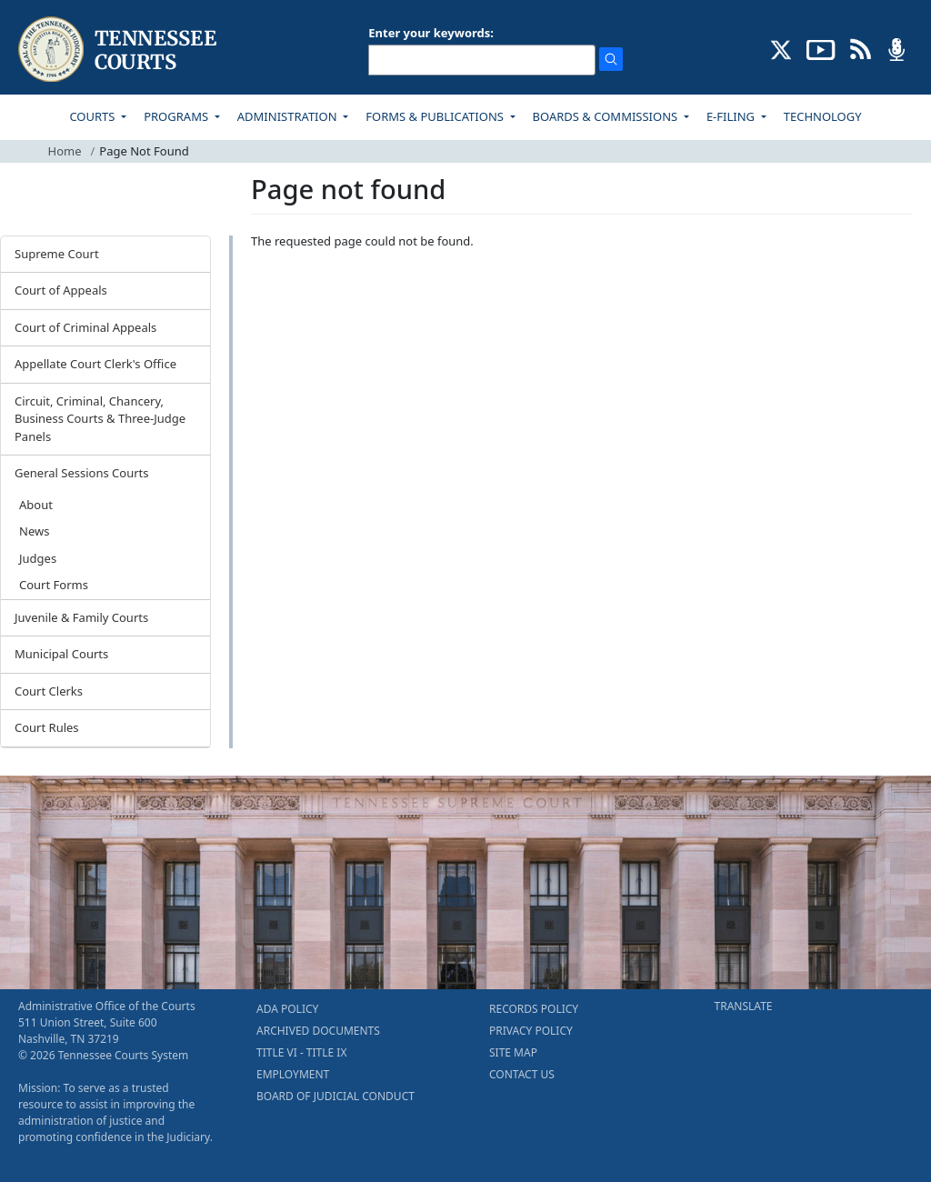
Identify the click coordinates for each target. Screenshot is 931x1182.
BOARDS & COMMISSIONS (607, 116)
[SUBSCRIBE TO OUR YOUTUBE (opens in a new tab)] (821, 48)
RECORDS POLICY (533, 1009)
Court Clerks (49, 691)
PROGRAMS (177, 116)
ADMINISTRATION (288, 116)
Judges (37, 558)
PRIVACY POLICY (531, 1030)
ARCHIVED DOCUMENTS (318, 1030)
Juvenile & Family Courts (81, 617)
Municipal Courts (61, 654)
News (34, 531)
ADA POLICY (287, 1009)
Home (65, 151)
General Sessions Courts (82, 473)
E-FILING (732, 116)
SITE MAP (513, 1052)
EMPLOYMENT (292, 1074)
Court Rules (47, 727)
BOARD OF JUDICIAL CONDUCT (335, 1096)
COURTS (93, 116)
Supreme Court (57, 253)
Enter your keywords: (431, 33)
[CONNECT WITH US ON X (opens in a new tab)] (781, 48)
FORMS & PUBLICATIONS (435, 116)
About (36, 504)
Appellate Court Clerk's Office (95, 364)
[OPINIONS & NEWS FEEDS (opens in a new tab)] (860, 48)
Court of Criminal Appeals (85, 327)
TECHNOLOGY (823, 116)
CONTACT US (522, 1074)
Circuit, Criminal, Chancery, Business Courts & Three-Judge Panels (100, 419)
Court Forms (53, 584)
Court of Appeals (61, 290)
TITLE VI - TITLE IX (301, 1052)
